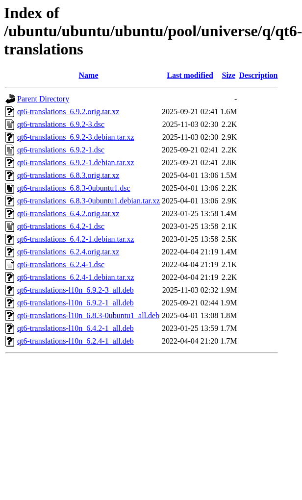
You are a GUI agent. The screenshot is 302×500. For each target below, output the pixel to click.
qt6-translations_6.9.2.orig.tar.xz (68, 111)
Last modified (190, 75)
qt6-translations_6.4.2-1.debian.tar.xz (75, 239)
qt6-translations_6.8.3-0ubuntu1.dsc (73, 188)
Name (89, 75)
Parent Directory (43, 99)
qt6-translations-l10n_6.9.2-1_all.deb (75, 303)
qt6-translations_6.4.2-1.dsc (60, 226)
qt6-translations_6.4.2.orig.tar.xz (68, 213)
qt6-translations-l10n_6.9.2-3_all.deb (75, 290)
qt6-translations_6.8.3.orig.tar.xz (68, 175)
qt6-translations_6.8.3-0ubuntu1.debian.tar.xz (88, 201)
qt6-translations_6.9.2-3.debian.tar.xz (75, 137)
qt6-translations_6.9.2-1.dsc (60, 150)
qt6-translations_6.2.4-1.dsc (60, 264)
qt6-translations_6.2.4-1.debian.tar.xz (75, 277)
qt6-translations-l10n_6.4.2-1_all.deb (75, 328)
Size (229, 75)
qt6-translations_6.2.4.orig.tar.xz (68, 252)
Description (258, 75)
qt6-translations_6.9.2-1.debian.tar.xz (75, 162)
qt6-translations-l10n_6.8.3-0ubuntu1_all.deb (88, 315)
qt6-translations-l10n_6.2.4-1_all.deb (75, 341)
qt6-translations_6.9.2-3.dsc (60, 124)
